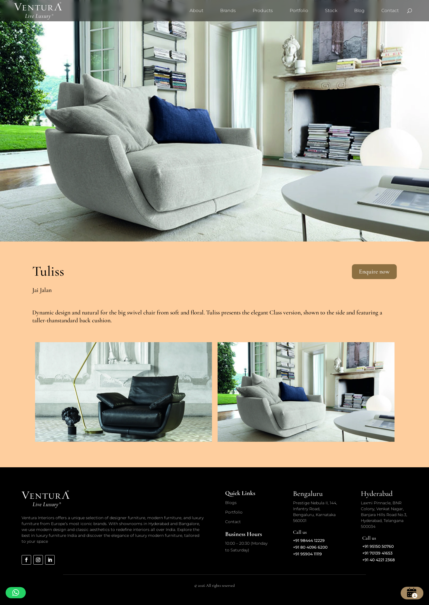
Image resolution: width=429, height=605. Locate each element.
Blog (359, 10)
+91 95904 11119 (307, 553)
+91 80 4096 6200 (310, 547)
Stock (331, 10)
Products (263, 10)
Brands (228, 10)
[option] (123, 392)
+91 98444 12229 (309, 540)
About (196, 10)
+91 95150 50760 (378, 546)
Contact (390, 10)
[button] (16, 592)
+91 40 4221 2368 (378, 559)
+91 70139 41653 (377, 553)
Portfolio (299, 10)
